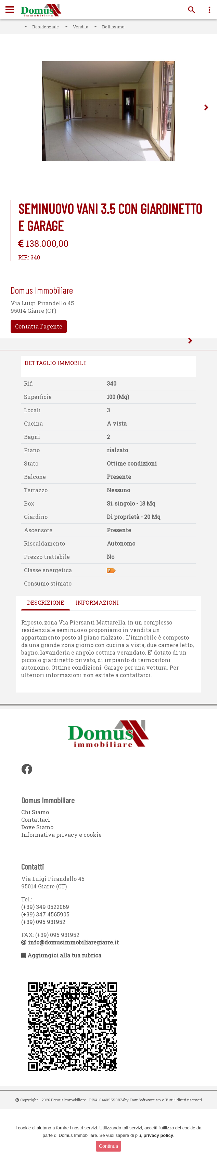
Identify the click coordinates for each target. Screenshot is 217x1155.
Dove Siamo (37, 872)
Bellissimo (113, 26)
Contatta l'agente (38, 326)
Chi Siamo (35, 857)
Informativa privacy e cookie (61, 880)
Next (206, 109)
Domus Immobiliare (41, 10)
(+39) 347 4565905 (45, 960)
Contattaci (35, 865)
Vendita (80, 26)
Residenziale (45, 26)
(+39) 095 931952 (43, 967)
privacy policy (158, 1135)
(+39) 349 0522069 (45, 952)
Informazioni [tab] (97, 648)
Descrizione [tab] (45, 648)
